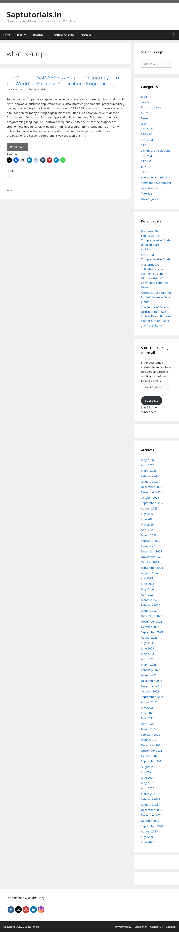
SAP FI (145, 145)
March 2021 (149, 794)
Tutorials (147, 193)
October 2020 (150, 821)
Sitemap (171, 926)
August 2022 (149, 702)
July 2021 (147, 772)
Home (7, 34)
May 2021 (147, 783)
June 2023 (147, 648)
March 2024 (149, 600)
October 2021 (150, 756)
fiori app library (151, 107)
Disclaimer (141, 926)
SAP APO (147, 134)
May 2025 (147, 524)
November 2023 (151, 621)
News (144, 118)
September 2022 (152, 697)
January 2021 (149, 804)
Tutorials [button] (41, 35)
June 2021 (147, 777)
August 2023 (149, 637)
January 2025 (149, 546)
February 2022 (150, 734)
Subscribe (151, 400)
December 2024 (151, 551)
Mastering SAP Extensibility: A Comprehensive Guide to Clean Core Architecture (156, 240)
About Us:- (87, 34)
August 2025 (149, 508)
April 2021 (147, 788)
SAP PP (145, 166)
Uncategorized (151, 199)
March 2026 (149, 471)
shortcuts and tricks (154, 177)
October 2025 (150, 497)
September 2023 (152, 632)
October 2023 (150, 627)
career (145, 102)
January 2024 (149, 611)
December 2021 (151, 745)
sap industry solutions (155, 150)
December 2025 (151, 487)
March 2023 (149, 664)
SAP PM (146, 161)
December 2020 (151, 810)
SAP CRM (147, 140)
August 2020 (149, 831)
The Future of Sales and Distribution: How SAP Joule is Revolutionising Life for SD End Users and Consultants (156, 316)
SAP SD (146, 172)
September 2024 (152, 568)
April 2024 (147, 594)
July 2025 (147, 514)
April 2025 (147, 530)
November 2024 (151, 557)
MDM (144, 113)
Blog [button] (23, 35)
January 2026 (149, 481)
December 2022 (151, 681)
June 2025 (147, 519)
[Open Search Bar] (174, 35)
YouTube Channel (64, 34)
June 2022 (147, 713)
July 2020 (147, 837)
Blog (13, 190)
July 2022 (147, 708)
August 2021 (149, 767)
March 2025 (149, 535)
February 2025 (150, 541)
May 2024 (147, 589)
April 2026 (147, 465)
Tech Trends (149, 188)
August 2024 (149, 573)
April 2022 (147, 724)
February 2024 (150, 605)
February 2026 (150, 476)
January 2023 (149, 675)
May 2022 (147, 718)
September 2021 (152, 761)
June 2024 (147, 584)
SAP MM (146, 156)
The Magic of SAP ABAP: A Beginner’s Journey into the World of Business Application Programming (63, 80)
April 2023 (147, 659)
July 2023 (147, 643)
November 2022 (151, 686)
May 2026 (147, 460)
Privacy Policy (123, 926)
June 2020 (147, 842)
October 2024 (150, 562)
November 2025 (151, 492)
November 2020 (151, 815)
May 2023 (147, 654)
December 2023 (151, 616)
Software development (156, 183)
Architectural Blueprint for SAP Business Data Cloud (156, 297)
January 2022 (149, 740)
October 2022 (150, 691)
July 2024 (147, 578)
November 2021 (151, 751)
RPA (143, 123)
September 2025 (152, 503)
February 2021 (150, 799)
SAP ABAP (147, 129)
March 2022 (149, 729)
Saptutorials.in (34, 14)
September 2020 (152, 826)
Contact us (156, 926)
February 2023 (150, 670)
